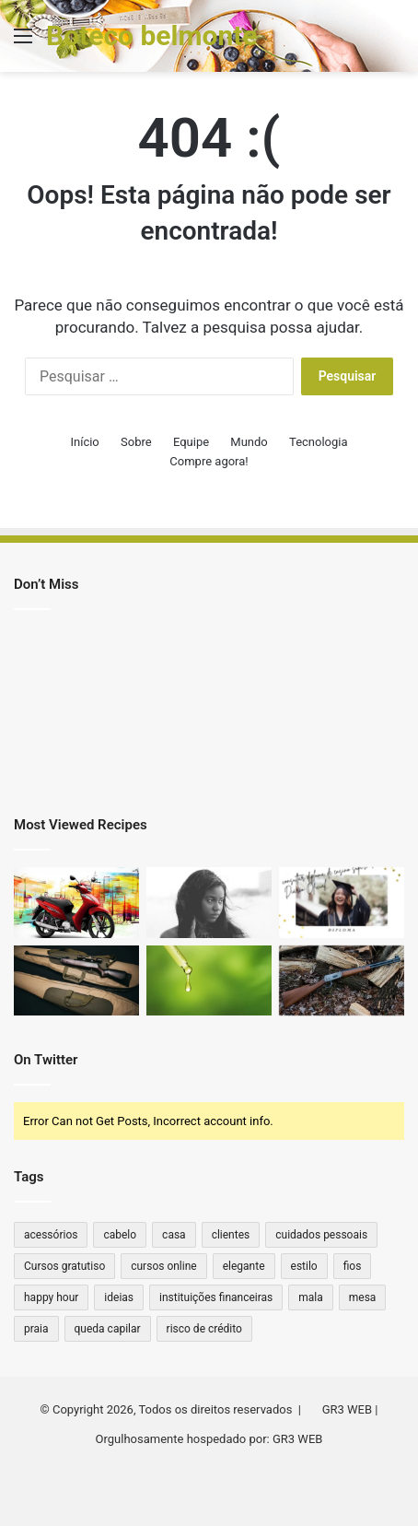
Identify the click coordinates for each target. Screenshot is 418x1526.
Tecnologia (318, 442)
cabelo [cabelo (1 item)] (119, 1234)
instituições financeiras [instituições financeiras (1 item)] (216, 1297)
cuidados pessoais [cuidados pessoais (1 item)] (321, 1234)
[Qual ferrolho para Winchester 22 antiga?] (341, 980)
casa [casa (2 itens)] (174, 1234)
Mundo (248, 442)
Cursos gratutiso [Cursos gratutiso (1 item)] (64, 1266)
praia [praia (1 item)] (36, 1328)
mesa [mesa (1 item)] (363, 1297)
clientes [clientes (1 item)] (231, 1234)
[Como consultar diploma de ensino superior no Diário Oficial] (341, 902)
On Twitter (45, 1059)
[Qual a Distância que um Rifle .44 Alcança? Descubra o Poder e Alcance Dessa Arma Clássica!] (76, 980)
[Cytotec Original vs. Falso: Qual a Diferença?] (209, 902)
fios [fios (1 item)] (352, 1266)
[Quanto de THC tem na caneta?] (209, 980)
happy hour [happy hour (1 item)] (51, 1297)
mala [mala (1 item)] (310, 1297)
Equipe (191, 442)
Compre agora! (208, 461)
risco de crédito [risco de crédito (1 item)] (204, 1328)
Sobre (136, 442)
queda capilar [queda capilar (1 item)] (108, 1328)
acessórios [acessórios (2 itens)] (50, 1234)
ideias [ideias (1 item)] (119, 1297)
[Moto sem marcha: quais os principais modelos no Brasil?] (76, 902)
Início (84, 442)
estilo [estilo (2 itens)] (304, 1266)
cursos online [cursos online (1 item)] (163, 1266)
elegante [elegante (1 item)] (244, 1266)
